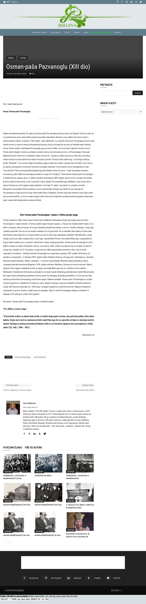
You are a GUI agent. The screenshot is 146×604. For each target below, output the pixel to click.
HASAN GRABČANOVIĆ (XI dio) (47, 535)
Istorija (23, 58)
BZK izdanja (55, 32)
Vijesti (67, 32)
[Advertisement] (48, 95)
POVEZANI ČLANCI (12, 447)
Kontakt (117, 32)
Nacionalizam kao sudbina (85, 389)
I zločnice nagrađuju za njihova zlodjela (17, 389)
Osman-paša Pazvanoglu (22, 357)
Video (86, 32)
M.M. (121, 590)
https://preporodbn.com (30, 407)
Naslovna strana (39, 32)
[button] (117, 2)
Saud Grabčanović (40, 357)
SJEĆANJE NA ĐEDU (43, 476)
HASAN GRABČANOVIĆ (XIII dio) (48, 505)
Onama (77, 32)
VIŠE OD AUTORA (33, 447)
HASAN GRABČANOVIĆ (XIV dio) (16, 505)
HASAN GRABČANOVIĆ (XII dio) (16, 535)
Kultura (11, 58)
